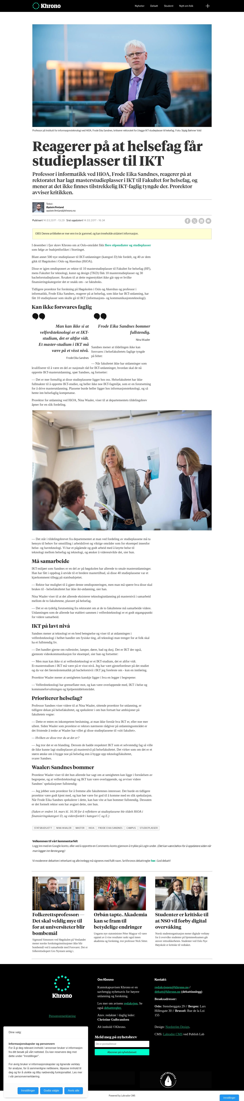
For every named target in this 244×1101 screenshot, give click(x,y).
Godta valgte (51, 1090)
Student (168, 7)
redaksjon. (131, 1003)
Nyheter (139, 7)
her (153, 861)
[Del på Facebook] (187, 221)
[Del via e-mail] (208, 221)
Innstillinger (229, 1097)
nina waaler (64, 828)
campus (131, 828)
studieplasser (149, 828)
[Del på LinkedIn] (201, 221)
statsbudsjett (43, 828)
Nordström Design (177, 1027)
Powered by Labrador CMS (122, 1096)
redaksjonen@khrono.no (172, 987)
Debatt (154, 7)
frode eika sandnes (110, 828)
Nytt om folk (186, 7)
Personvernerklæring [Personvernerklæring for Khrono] (62, 1016)
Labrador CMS (172, 1034)
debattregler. (112, 1008)
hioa (91, 828)
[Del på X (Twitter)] (194, 221)
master (80, 828)
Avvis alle (73, 1090)
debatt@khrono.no (167, 991)
